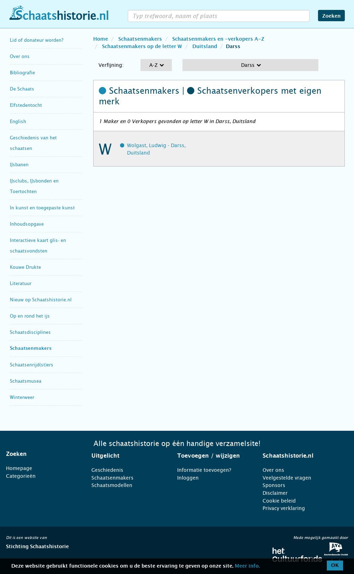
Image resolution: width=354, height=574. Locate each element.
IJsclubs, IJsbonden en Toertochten (34, 186)
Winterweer (22, 397)
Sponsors (274, 485)
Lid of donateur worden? (36, 40)
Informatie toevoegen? (204, 470)
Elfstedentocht (26, 105)
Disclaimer (275, 493)
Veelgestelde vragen (287, 478)
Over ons (20, 56)
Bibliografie (22, 72)
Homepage (19, 468)
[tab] (40, 454)
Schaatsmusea (25, 381)
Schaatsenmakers (31, 348)
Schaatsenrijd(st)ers (31, 364)
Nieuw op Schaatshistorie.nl (41, 299)
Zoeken (331, 16)
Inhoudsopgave (27, 224)
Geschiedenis (107, 470)
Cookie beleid (279, 501)
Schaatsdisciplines (30, 332)
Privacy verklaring (284, 508)
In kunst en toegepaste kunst (42, 207)
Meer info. (247, 566)
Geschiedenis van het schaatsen (33, 143)
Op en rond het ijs (30, 316)
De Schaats (22, 89)
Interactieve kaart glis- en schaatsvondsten (38, 246)
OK (335, 565)
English (18, 121)
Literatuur (20, 283)
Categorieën (21, 476)
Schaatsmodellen (111, 485)
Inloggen (188, 478)
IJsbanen (19, 164)
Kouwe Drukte (25, 267)
